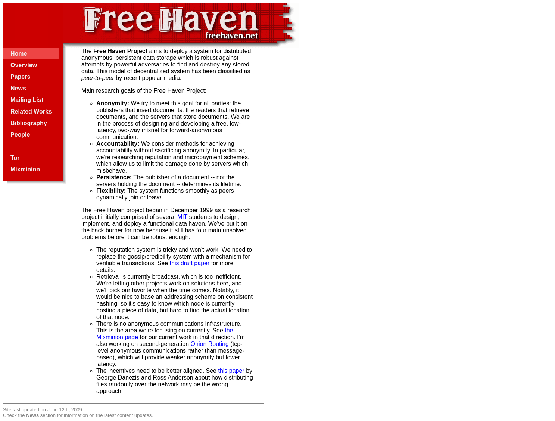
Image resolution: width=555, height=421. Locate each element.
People (20, 134)
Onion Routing (210, 344)
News (18, 88)
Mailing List (26, 100)
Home (18, 53)
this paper (231, 371)
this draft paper (190, 263)
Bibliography (28, 123)
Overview (23, 65)
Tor (15, 158)
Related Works (31, 111)
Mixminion (25, 169)
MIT (182, 217)
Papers (20, 77)
